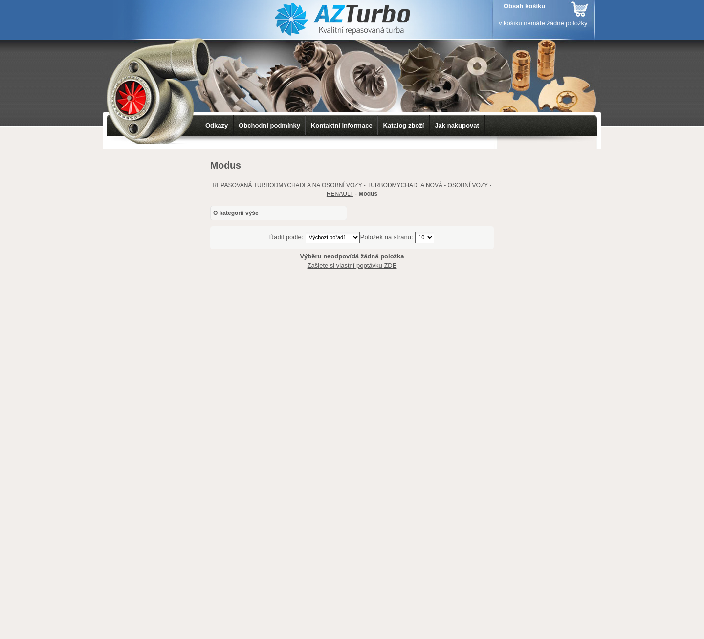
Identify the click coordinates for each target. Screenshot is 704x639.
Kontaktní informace (342, 125)
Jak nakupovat (457, 125)
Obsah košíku (524, 6)
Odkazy (216, 125)
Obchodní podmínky (269, 125)
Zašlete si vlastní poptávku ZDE (352, 265)
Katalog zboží (403, 125)
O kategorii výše (236, 213)
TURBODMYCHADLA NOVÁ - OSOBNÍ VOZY (427, 185)
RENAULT (340, 194)
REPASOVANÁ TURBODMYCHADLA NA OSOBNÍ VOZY (287, 185)
